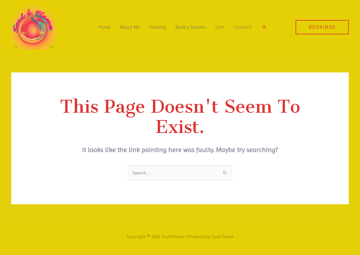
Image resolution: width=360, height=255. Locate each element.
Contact (242, 27)
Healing (157, 27)
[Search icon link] (264, 27)
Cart (220, 27)
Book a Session (190, 27)
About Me (130, 27)
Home (104, 27)
